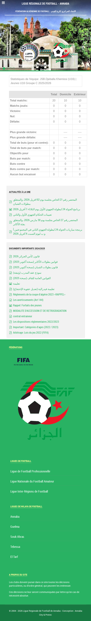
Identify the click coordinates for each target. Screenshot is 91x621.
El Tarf (14, 557)
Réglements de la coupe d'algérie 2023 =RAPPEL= (39, 294)
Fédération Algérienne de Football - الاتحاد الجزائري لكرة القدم (45, 11)
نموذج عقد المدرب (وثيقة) (27, 272)
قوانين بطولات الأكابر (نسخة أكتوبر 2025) (35, 261)
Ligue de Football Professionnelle (30, 471)
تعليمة (16, 283)
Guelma (14, 527)
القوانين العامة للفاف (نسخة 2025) (32, 278)
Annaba (14, 517)
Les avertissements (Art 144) (28, 300)
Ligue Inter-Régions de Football (29, 491)
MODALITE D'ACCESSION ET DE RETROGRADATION (40, 310)
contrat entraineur (22, 316)
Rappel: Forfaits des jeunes (27, 305)
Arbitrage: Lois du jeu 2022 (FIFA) (31, 332)
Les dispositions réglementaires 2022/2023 (36, 321)
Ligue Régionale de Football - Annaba (45, 3)
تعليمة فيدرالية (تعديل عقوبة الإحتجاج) (33, 289)
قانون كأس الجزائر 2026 (26, 256)
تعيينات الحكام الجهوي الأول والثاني (32, 214)
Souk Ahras (17, 537)
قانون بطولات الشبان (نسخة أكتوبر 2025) (35, 267)
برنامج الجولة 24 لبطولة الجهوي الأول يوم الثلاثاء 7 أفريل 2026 (46, 209)
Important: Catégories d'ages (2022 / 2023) (35, 327)
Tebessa (15, 547)
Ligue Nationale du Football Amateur (32, 481)
